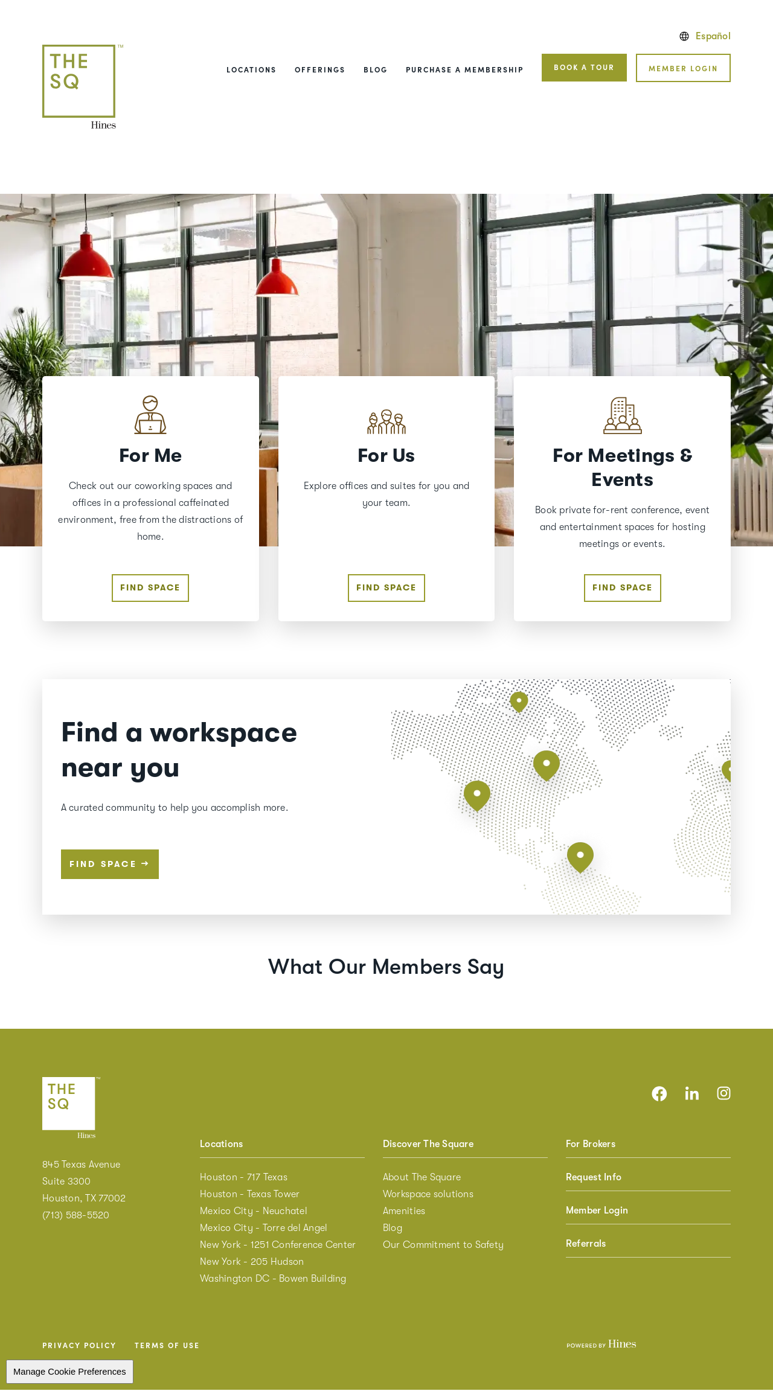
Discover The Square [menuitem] (428, 1145)
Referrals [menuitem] (586, 1244)
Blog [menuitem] (376, 69)
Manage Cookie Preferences (69, 1373)
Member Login (683, 68)
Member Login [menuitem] (597, 1211)
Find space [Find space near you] (109, 864)
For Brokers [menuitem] (590, 1145)
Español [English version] (705, 36)
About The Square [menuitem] (422, 1178)
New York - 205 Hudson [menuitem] (252, 1263)
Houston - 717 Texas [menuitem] (243, 1178)
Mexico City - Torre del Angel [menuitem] (263, 1229)
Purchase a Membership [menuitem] (465, 69)
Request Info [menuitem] (593, 1178)
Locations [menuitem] (251, 69)
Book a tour (584, 67)
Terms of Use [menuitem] (167, 1346)
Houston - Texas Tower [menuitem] (250, 1195)
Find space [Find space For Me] (150, 588)
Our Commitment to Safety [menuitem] (443, 1246)
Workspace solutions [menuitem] (428, 1195)
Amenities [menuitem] (404, 1212)
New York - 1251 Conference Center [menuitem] (278, 1246)
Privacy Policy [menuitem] (79, 1346)
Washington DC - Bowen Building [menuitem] (273, 1279)
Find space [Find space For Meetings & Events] (622, 588)
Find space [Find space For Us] (386, 588)
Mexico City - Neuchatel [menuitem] (253, 1212)
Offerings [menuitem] (320, 69)
